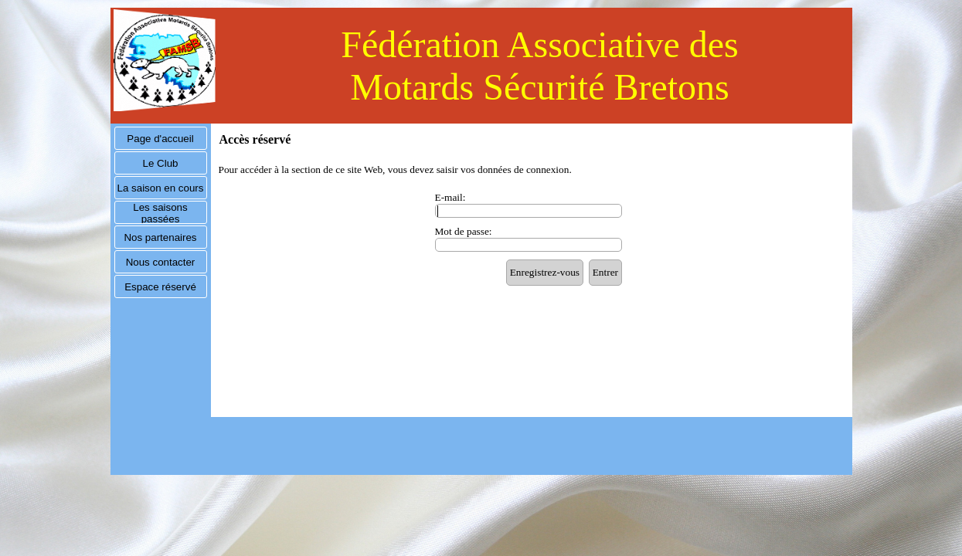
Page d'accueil (160, 138)
